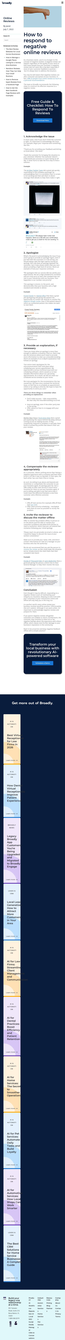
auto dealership (50, 561)
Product (31, 1299)
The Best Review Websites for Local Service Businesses (13, 51)
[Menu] (62, 3)
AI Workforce (32, 1305)
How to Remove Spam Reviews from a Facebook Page (13, 82)
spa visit (34, 505)
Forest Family (29, 296)
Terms (57, 1317)
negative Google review (32, 301)
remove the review (30, 549)
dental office (41, 296)
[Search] (12, 40)
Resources (49, 1299)
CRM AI (31, 1333)
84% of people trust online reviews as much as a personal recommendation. (42, 79)
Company (58, 1299)
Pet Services (40, 1324)
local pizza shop (44, 418)
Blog (48, 1306)
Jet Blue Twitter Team (35, 170)
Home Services (40, 1316)
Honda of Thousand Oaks (33, 561)
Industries (40, 1299)
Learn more (10, 760)
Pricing (49, 1303)
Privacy (58, 1314)
